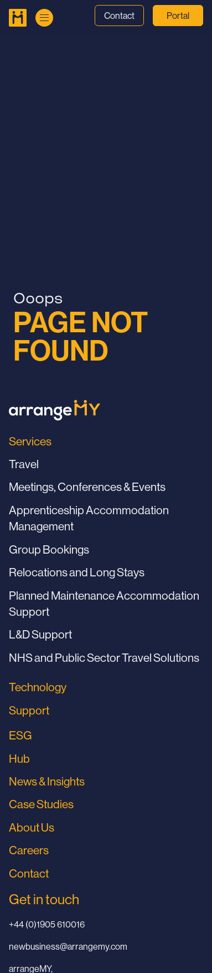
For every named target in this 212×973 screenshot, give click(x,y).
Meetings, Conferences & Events (87, 486)
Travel (24, 464)
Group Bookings (49, 549)
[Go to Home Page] (18, 18)
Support (29, 710)
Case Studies (41, 804)
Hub (19, 758)
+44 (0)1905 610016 (47, 924)
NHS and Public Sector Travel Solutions (104, 657)
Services (30, 441)
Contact (119, 15)
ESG (20, 735)
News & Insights (47, 781)
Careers (29, 850)
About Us (31, 827)
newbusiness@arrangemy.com (68, 946)
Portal (178, 15)
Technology (37, 687)
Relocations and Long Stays (76, 572)
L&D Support (40, 634)
